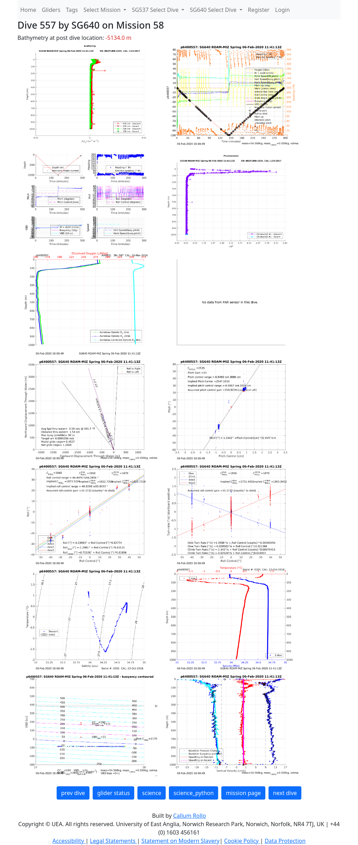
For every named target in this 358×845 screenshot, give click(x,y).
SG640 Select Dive (214, 10)
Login (282, 10)
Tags (72, 10)
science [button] (151, 793)
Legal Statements (113, 841)
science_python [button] (193, 793)
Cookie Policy (242, 841)
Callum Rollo (189, 815)
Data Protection (285, 841)
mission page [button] (243, 793)
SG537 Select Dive (156, 10)
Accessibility (68, 841)
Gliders (51, 10)
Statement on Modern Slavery (181, 841)
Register (259, 10)
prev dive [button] (73, 793)
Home (28, 10)
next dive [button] (285, 793)
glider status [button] (113, 793)
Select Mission (103, 10)
